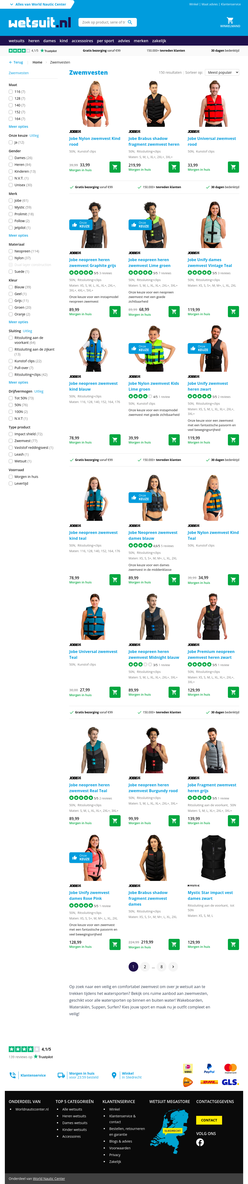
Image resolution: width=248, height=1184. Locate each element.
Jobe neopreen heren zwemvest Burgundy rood (153, 787)
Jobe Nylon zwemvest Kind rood (94, 141)
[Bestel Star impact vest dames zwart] (233, 944)
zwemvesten (19, 73)
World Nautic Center (49, 1178)
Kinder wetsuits (74, 1129)
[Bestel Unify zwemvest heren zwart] (233, 440)
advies (124, 40)
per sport (105, 40)
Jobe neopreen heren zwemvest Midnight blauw (154, 654)
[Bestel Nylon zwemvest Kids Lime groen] (174, 440)
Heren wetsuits (74, 1116)
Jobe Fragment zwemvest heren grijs (212, 787)
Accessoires (71, 1136)
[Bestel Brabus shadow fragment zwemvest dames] (174, 944)
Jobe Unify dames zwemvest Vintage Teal (210, 262)
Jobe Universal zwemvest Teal (93, 654)
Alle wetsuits (72, 1109)
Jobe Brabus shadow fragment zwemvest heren (154, 141)
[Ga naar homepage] (40, 22)
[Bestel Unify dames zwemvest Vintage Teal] (233, 311)
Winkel (194, 4)
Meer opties (18, 126)
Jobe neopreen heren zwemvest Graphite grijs (92, 262)
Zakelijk (115, 1161)
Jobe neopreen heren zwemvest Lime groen (150, 262)
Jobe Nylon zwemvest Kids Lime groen (154, 386)
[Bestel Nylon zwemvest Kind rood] (115, 167)
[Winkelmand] (230, 22)
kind (64, 40)
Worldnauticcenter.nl (32, 1109)
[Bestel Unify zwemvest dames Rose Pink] (115, 944)
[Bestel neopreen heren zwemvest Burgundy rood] (174, 821)
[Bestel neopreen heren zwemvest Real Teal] (115, 821)
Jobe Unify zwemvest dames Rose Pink (89, 895)
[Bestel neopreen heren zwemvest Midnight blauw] (174, 692)
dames (49, 40)
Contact (209, 1120)
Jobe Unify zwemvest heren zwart (208, 386)
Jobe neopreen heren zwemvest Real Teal (89, 787)
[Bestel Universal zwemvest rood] (233, 167)
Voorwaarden (120, 1148)
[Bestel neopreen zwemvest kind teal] (115, 580)
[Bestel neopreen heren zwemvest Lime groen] (174, 311)
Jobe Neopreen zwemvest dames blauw (153, 535)
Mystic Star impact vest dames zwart (210, 895)
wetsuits (16, 40)
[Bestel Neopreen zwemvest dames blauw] (174, 580)
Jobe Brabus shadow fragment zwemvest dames (148, 898)
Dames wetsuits (74, 1122)
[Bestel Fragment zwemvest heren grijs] (233, 821)
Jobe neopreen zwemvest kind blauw (93, 386)
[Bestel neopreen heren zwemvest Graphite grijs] (115, 311)
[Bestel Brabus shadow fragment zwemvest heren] (174, 167)
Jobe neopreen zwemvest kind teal (93, 535)
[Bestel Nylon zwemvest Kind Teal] (233, 580)
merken (141, 40)
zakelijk (159, 40)
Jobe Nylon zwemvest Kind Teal (213, 535)
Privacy (114, 1154)
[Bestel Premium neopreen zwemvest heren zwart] (233, 692)
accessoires (82, 40)
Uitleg (34, 135)
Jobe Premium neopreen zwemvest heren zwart (211, 654)
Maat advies (210, 4)
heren (33, 40)
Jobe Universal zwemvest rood (212, 141)
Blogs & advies (120, 1141)
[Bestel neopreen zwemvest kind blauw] (115, 440)
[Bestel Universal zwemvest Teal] (115, 692)
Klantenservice (231, 4)
